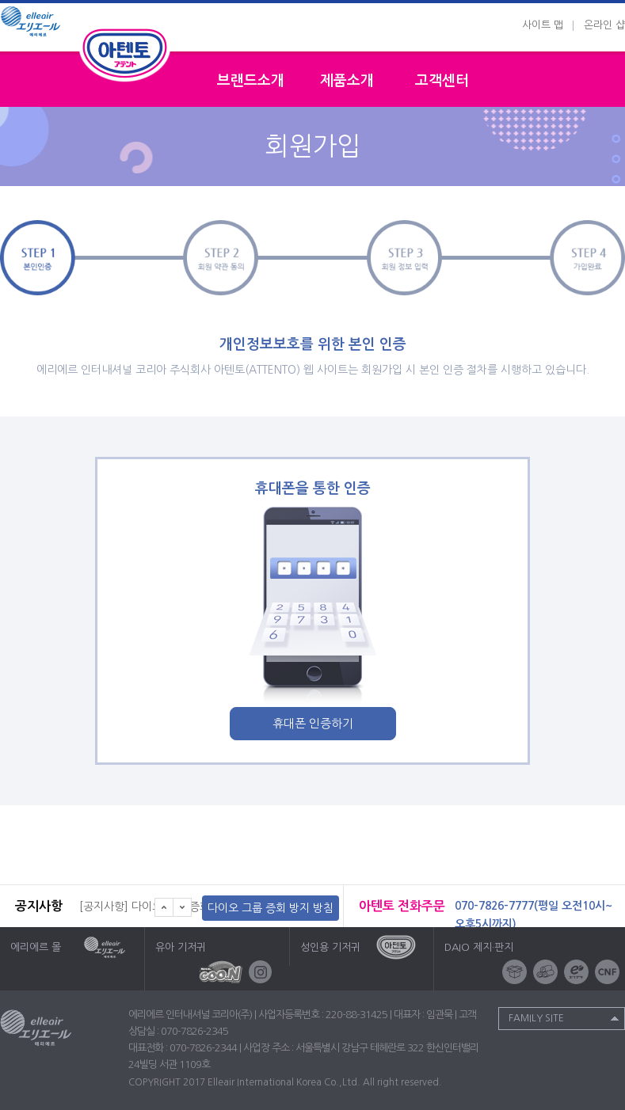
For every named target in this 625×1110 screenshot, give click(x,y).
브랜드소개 (250, 81)
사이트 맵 (542, 25)
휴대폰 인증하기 (312, 723)
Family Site (536, 1018)
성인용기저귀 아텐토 (125, 53)
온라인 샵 (604, 25)
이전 (163, 907)
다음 (182, 907)
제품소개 (347, 81)
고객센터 (442, 81)
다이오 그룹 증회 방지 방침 (270, 908)
